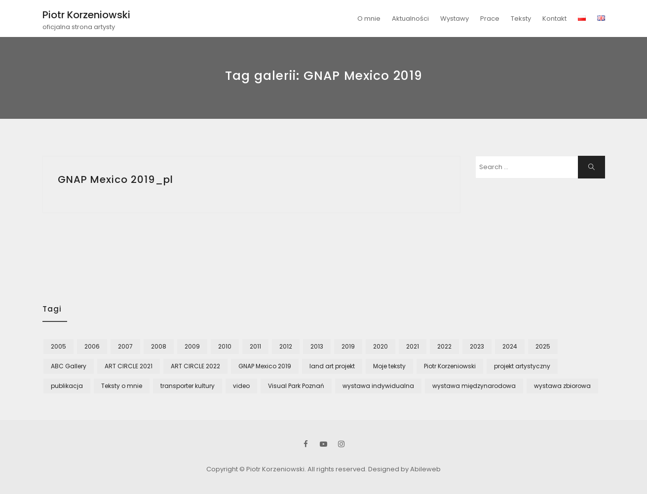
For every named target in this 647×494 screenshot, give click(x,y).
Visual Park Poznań (296, 386)
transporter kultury (187, 386)
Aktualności (410, 18)
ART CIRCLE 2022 (195, 366)
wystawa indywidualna (378, 386)
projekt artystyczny (522, 366)
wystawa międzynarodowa (474, 386)
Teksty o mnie (121, 386)
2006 (92, 346)
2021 (412, 346)
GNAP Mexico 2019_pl (115, 179)
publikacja (67, 386)
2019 (348, 346)
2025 (542, 346)
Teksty (521, 18)
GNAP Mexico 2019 (264, 366)
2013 (316, 346)
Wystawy (454, 18)
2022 (444, 346)
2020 (380, 346)
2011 (255, 346)
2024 (509, 346)
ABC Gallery (68, 366)
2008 (158, 346)
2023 (477, 346)
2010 (224, 346)
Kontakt (554, 18)
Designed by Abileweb (404, 469)
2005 (58, 346)
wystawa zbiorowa (562, 386)
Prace (489, 18)
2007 (125, 346)
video (241, 386)
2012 (285, 346)
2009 (192, 346)
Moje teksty (389, 366)
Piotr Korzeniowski (86, 15)
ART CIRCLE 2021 (128, 366)
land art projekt (332, 366)
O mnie (369, 18)
